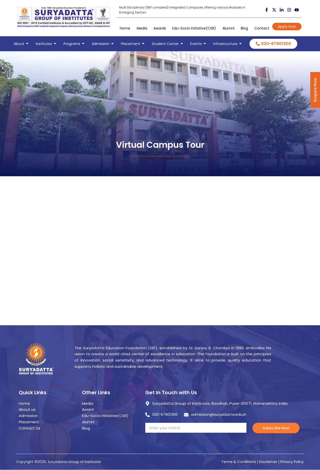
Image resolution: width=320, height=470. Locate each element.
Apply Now (287, 26)
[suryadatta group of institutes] (64, 17)
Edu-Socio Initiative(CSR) (194, 28)
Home (125, 28)
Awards (160, 28)
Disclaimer (268, 461)
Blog (244, 28)
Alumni (228, 28)
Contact (261, 28)
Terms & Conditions (238, 461)
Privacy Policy (292, 461)
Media (142, 28)
